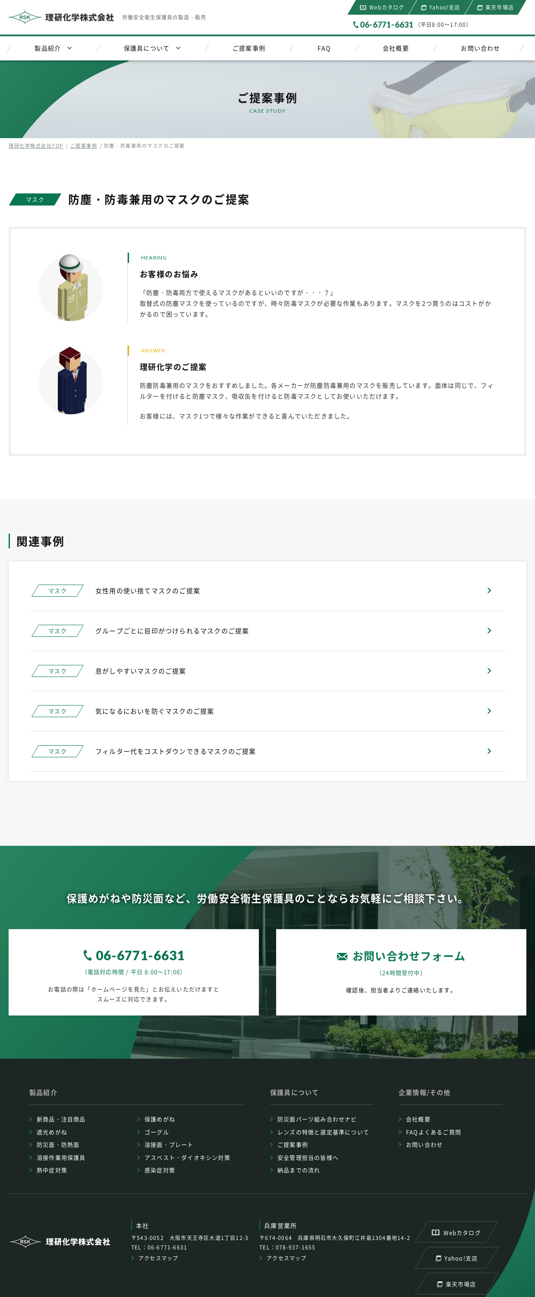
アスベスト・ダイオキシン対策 (187, 1157)
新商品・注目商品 (61, 1119)
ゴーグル (157, 1132)
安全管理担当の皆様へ (308, 1157)
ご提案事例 (249, 48)
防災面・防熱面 (58, 1144)
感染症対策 (160, 1170)
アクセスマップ (158, 1258)
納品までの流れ (298, 1170)
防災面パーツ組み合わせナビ (317, 1119)
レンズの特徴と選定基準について (323, 1132)
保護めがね (160, 1119)
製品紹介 (48, 48)
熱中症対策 (52, 1170)
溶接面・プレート (169, 1144)
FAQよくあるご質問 (433, 1132)
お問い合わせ (480, 48)
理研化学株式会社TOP (36, 145)
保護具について (147, 48)
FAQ (324, 48)
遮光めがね (52, 1132)
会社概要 (396, 48)
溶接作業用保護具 (61, 1157)
